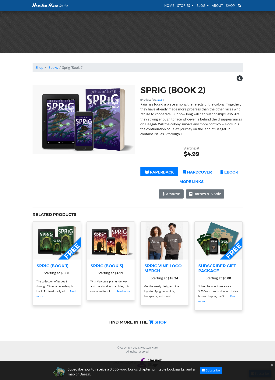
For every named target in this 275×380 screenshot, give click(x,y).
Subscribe (211, 370)
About (217, 5)
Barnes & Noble (205, 193)
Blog (200, 5)
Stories (183, 5)
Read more (123, 291)
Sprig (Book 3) (106, 265)
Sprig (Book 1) (53, 265)
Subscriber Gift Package (217, 268)
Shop (230, 5)
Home (169, 5)
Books (53, 67)
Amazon (171, 193)
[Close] (272, 365)
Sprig (160, 99)
